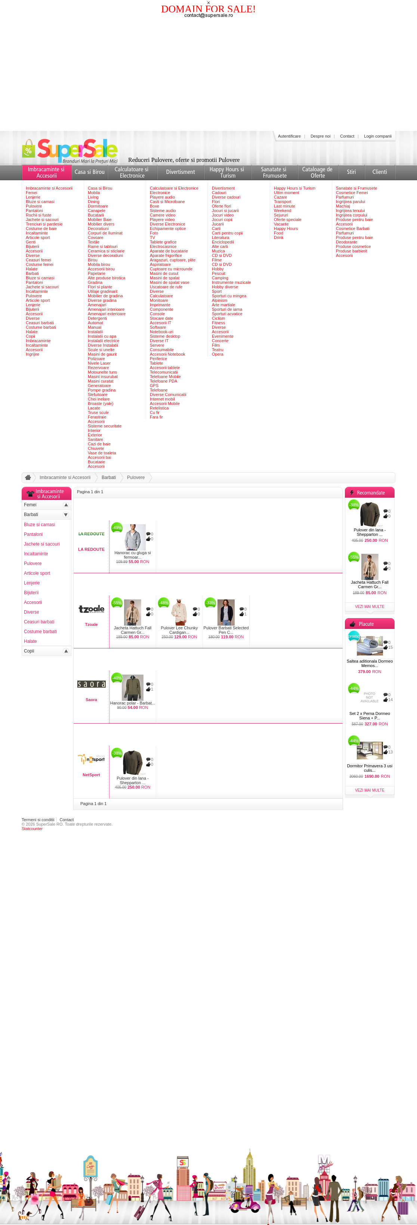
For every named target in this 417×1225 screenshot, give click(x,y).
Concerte (220, 340)
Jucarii (218, 224)
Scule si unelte (101, 349)
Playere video (162, 219)
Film (216, 345)
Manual (94, 327)
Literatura (220, 237)
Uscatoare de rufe (166, 287)
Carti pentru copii (227, 233)
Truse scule (98, 412)
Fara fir (156, 417)
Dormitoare (98, 206)
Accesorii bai (99, 457)
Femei (31, 192)
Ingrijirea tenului (350, 210)
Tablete (156, 363)
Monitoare (159, 300)
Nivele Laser (99, 363)
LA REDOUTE (91, 549)
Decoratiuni (98, 228)
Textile (93, 242)
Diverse (33, 255)
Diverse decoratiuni (105, 255)
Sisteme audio (163, 210)
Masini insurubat (103, 376)
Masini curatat (100, 381)
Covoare (96, 237)
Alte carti (220, 246)
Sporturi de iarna (227, 309)
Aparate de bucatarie (169, 251)
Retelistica (159, 408)
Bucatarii (96, 215)
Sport (217, 291)
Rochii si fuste (38, 215)
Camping (220, 278)
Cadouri (219, 192)
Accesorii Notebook (167, 354)
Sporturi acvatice (227, 313)
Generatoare (99, 385)
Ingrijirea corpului (351, 215)
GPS (154, 385)
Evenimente (223, 336)
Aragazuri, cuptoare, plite (172, 260)
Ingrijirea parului (350, 201)
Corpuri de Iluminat (105, 233)
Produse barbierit (351, 251)
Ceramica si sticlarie (106, 251)
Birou (93, 260)
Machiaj (343, 206)
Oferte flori (221, 206)
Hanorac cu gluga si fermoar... (132, 554)
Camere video (162, 215)
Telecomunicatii (164, 372)
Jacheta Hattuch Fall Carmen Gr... (132, 630)
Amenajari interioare (106, 309)
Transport (282, 201)
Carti (216, 228)
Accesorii (34, 251)
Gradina (95, 282)
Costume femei (39, 264)
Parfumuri (345, 197)
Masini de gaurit (102, 354)
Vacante (281, 224)
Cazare (280, 197)
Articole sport (38, 237)
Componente (161, 309)
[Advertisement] (208, 74)
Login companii (378, 136)
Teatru (217, 349)
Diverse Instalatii (103, 345)
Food (278, 233)
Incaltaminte (37, 233)
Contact (347, 136)
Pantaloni (34, 210)
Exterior (95, 435)
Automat (95, 322)
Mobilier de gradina (105, 296)
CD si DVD (222, 255)
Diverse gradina (102, 300)
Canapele (96, 210)
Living (93, 197)
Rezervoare (98, 367)
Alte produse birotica (106, 278)
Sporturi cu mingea (229, 296)
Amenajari (97, 305)
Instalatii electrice (103, 340)
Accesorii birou (101, 269)
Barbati (32, 273)
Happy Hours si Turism (294, 188)
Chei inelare (99, 399)
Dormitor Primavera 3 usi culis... (370, 768)
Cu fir (155, 412)
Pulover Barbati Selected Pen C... (225, 630)
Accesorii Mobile (165, 403)
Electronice (160, 192)
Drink (279, 237)
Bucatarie (96, 462)
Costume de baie (41, 228)
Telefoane (159, 390)
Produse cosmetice (353, 246)
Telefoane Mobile (165, 376)
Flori (216, 201)
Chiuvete (96, 448)
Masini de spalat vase (169, 282)
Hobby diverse (225, 287)
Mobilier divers (101, 224)
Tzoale (91, 624)
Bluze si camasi (40, 201)
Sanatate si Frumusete (356, 188)
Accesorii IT (160, 322)
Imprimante (160, 305)
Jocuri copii (222, 219)
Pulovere (34, 206)
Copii (30, 336)
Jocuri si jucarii (225, 210)
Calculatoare (161, 296)
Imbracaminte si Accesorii (49, 188)
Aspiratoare (160, 264)
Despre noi (320, 136)
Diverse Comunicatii (168, 394)
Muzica (218, 251)
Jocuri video (223, 215)
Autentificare (289, 136)
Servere (157, 345)
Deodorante (347, 242)
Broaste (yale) (100, 403)
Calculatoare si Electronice (174, 188)
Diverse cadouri (226, 197)
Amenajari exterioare (107, 313)
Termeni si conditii (38, 819)
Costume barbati (41, 327)
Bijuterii (32, 246)
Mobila (94, 192)
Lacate (94, 408)
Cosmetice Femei (352, 192)
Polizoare (96, 358)
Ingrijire (32, 354)
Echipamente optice (168, 228)
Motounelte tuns (102, 372)
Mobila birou (99, 264)
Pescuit (218, 273)
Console (157, 313)
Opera (217, 354)
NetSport (91, 775)
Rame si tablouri (102, 246)
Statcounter (32, 828)
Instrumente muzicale (231, 282)
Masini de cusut (164, 273)
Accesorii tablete (165, 367)
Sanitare (95, 439)
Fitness (218, 322)
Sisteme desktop (165, 336)
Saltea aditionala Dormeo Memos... (370, 663)
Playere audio (162, 197)
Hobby (218, 269)
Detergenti (97, 318)
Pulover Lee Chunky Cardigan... (179, 630)
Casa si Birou (100, 188)
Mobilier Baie (100, 219)
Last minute (284, 206)
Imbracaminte (38, 340)
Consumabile (162, 349)
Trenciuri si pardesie (44, 224)
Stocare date (161, 318)
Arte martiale (223, 305)
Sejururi (281, 215)
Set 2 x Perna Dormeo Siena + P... (369, 715)
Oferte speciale (288, 219)
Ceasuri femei (38, 260)
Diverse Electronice (167, 224)
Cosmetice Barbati (353, 228)
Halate (32, 269)
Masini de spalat (165, 278)
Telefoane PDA (163, 381)
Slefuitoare (98, 394)
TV (152, 237)
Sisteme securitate (104, 426)
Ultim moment (286, 192)
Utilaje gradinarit (102, 291)
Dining (93, 201)
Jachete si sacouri (42, 219)
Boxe (154, 206)
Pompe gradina (102, 390)
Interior (94, 430)
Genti (30, 242)
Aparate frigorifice (166, 255)
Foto (154, 233)
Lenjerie (33, 197)
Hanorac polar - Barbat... (132, 703)
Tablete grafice (163, 242)
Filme (217, 260)
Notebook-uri (161, 331)
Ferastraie (97, 417)
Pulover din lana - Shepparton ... (133, 780)
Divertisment (223, 188)
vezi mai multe (369, 607)
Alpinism (220, 300)
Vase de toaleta (102, 453)
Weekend (282, 210)
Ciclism (218, 318)
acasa (27, 479)
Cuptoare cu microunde (171, 269)
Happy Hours (286, 228)
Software (158, 327)
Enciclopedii (223, 242)
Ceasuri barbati (40, 322)
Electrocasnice (163, 246)
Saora (91, 699)
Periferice (158, 358)
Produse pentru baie (354, 219)
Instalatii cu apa (102, 336)
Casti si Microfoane (167, 201)
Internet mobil (162, 399)
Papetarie (96, 273)
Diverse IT (159, 340)
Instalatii (95, 331)
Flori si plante (100, 287)
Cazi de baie (99, 444)
